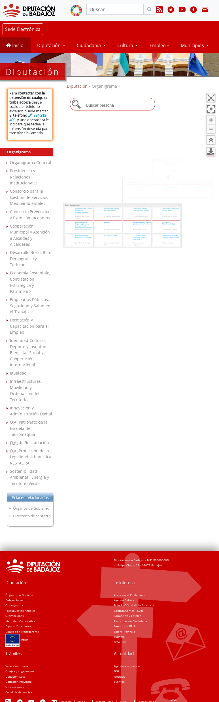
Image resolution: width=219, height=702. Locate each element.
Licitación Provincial (19, 682)
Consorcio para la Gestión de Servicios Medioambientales (29, 197)
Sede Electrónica (23, 29)
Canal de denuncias (18, 692)
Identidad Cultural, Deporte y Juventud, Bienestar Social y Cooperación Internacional (28, 352)
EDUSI (17, 640)
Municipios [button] (193, 45)
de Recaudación (29, 442)
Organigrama (14, 605)
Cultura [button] (125, 45)
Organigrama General (30, 162)
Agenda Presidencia (127, 666)
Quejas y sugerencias (19, 671)
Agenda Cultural (124, 600)
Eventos (119, 682)
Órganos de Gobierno (31, 508)
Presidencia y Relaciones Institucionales (24, 177)
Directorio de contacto (32, 515)
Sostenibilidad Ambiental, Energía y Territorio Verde (29, 477)
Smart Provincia (124, 632)
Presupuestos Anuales (20, 611)
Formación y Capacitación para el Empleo (29, 326)
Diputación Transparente (22, 632)
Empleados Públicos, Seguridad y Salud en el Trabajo (30, 305)
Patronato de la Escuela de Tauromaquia (29, 428)
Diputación (78, 86)
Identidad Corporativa (20, 621)
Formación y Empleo (127, 616)
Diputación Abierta (18, 626)
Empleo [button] (158, 45)
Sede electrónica (16, 666)
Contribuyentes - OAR (128, 611)
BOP (117, 671)
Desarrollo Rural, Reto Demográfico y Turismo (30, 258)
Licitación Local (15, 676)
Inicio (15, 45)
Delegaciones (14, 600)
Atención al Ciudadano (129, 595)
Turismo (119, 637)
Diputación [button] (49, 45)
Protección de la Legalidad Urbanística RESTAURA (30, 457)
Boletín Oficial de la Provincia (134, 605)
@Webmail (121, 642)
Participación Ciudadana (130, 621)
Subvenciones (14, 616)
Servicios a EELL (124, 626)
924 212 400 (27, 117)
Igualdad (18, 373)
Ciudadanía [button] (89, 45)
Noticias (119, 676)
